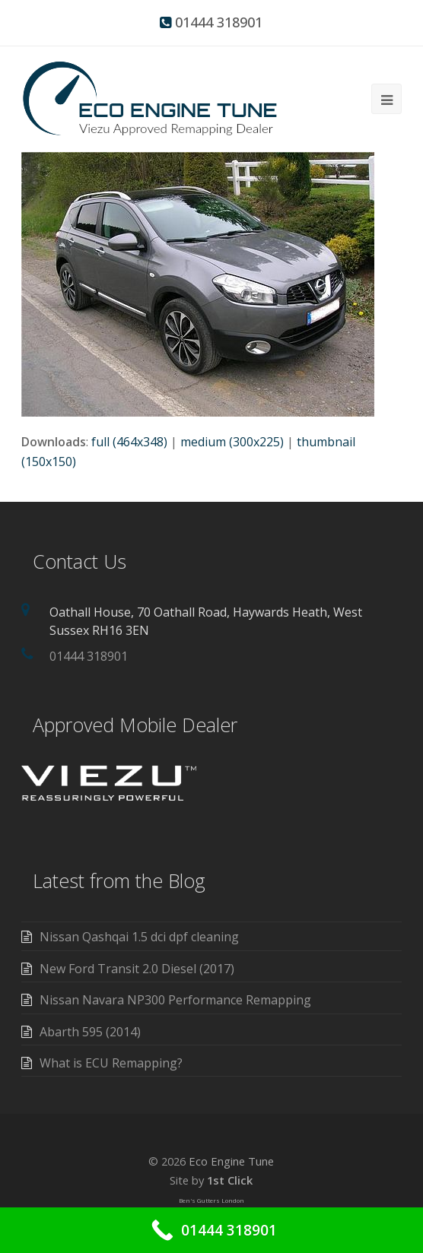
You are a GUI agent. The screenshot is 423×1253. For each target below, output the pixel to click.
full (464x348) (129, 441)
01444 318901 (218, 22)
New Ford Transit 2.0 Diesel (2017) (137, 968)
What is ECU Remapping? (111, 1063)
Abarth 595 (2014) (90, 1031)
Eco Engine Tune (231, 1161)
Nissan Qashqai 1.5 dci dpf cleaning (139, 936)
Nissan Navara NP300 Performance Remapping (175, 999)
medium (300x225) (232, 441)
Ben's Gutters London (211, 1200)
